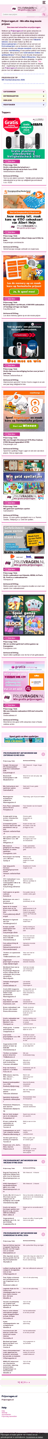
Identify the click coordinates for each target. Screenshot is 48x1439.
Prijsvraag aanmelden (9, 1416)
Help (3, 1411)
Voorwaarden (6, 1414)
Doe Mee (11, 161)
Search (44, 14)
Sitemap (4, 1413)
